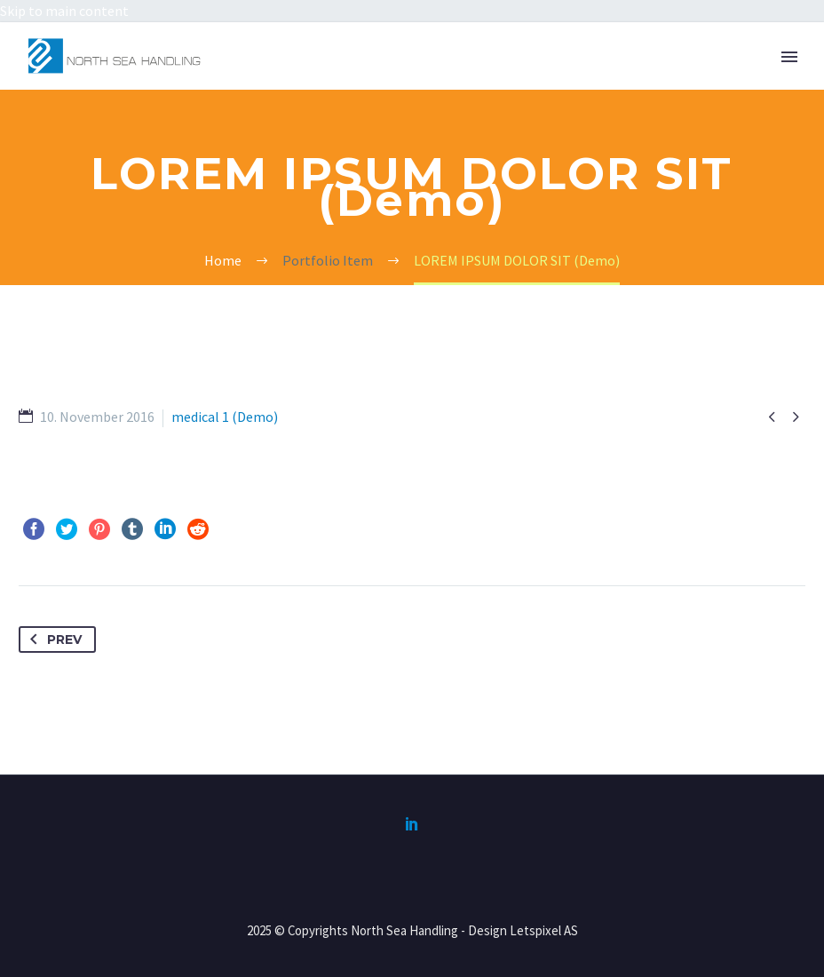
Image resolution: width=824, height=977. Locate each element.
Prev (52, 639)
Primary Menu (789, 57)
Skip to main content (64, 11)
